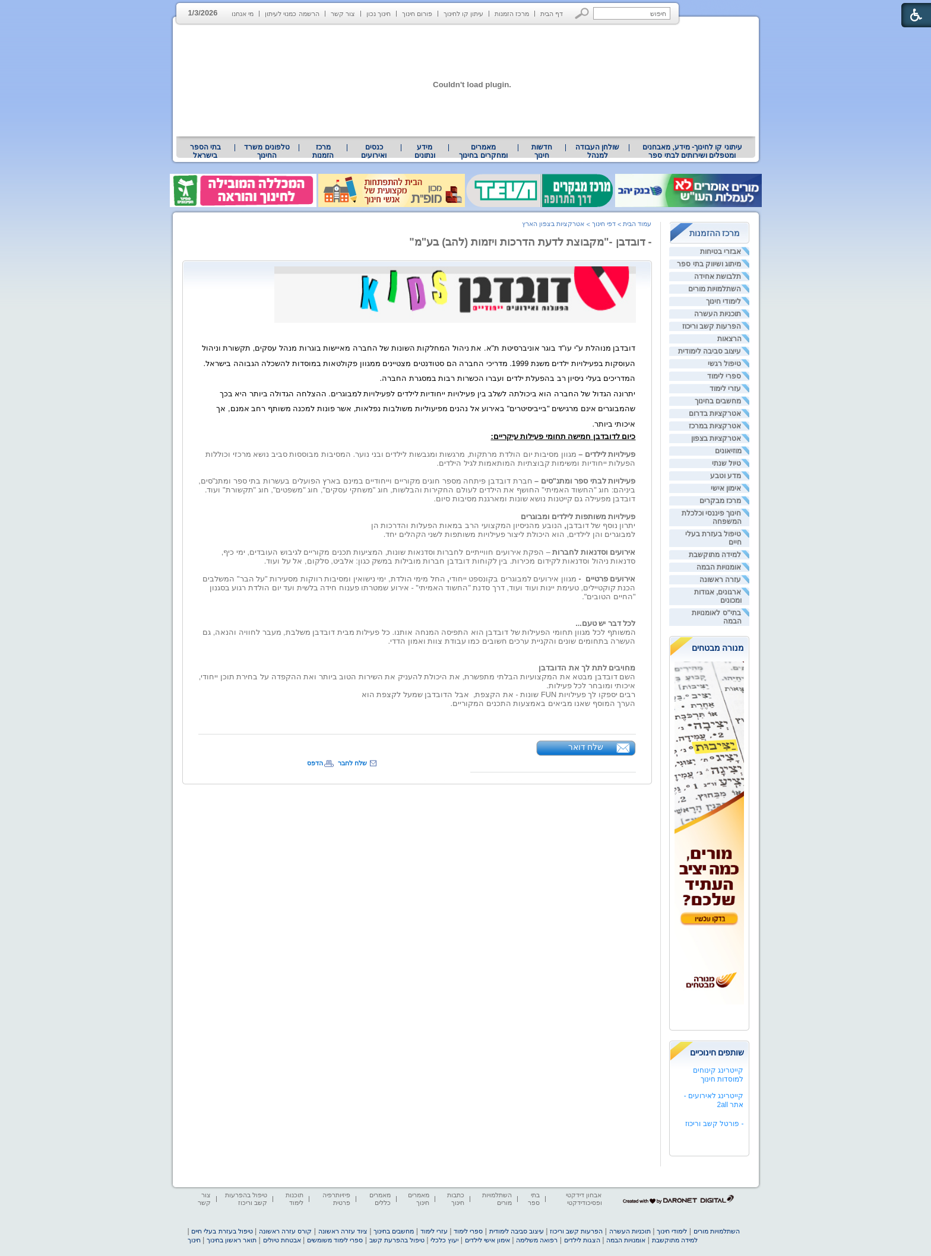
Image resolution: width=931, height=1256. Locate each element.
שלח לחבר (352, 763)
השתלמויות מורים (714, 289)
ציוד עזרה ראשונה (343, 1231)
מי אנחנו (243, 13)
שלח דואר (586, 747)
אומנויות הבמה (718, 567)
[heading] (419, 363)
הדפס (315, 763)
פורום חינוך (417, 13)
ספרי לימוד (724, 376)
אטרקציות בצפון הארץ (553, 223)
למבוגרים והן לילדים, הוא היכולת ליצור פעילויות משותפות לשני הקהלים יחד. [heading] (510, 534)
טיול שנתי (726, 463)
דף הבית (551, 13)
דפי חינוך (604, 223)
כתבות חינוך (455, 1198)
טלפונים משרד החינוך (266, 151)
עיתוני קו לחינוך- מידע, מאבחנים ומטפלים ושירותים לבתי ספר (692, 151)
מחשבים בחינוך (718, 401)
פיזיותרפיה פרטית (336, 1198)
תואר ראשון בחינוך (231, 1240)
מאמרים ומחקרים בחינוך (483, 151)
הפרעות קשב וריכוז (712, 326)
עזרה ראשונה (720, 579)
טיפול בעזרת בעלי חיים (221, 1231)
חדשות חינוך (541, 151)
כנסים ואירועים (374, 151)
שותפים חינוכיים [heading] (717, 1052)
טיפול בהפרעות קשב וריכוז (246, 1198)
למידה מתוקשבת (715, 555)
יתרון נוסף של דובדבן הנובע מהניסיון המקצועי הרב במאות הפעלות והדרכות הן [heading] (503, 525)
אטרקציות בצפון (716, 438)
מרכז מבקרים (720, 501)
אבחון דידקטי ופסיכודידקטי (583, 1198)
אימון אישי (726, 488)
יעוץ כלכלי (444, 1240)
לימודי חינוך (723, 301)
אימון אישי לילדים (487, 1240)
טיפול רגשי (724, 364)
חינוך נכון (378, 13)
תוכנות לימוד (294, 1198)
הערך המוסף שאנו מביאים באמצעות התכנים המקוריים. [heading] (543, 703)
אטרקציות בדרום (715, 413)
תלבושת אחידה (717, 276)
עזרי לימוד (725, 388)
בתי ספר (534, 1198)
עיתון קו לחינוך (463, 13)
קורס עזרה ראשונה (285, 1231)
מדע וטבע (725, 476)
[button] (582, 13)
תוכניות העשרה (717, 314)
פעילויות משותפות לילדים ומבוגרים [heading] (578, 516)
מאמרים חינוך (418, 1198)
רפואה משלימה (537, 1240)
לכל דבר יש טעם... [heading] (605, 623)
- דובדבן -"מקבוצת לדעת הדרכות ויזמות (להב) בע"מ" (530, 242)
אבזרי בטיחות (720, 251)
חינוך (194, 1240)
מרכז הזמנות (512, 13)
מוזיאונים (728, 451)
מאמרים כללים (380, 1198)
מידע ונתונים (424, 151)
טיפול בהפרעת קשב (397, 1240)
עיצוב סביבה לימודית (710, 351)
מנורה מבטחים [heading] (718, 648)
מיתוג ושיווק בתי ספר (709, 264)
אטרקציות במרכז (715, 426)
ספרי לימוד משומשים (335, 1240)
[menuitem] (692, 151)
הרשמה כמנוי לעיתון (292, 13)
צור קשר (343, 13)
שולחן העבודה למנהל (597, 151)
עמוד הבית (637, 223)
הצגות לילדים (582, 1240)
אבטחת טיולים (282, 1240)
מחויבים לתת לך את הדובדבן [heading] (587, 667)
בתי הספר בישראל (205, 151)
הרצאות (729, 339)
